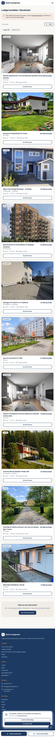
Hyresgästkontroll (6, 673)
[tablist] (11, 30)
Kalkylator (4, 657)
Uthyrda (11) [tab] (15, 30)
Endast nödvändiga (27, 719)
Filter (49, 24)
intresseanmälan (37, 15)
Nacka (3, 704)
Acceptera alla (27, 723)
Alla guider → (5, 675)
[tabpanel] (27, 316)
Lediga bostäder (6, 649)
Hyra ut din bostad (7, 647)
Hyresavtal (4, 670)
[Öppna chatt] (51, 727)
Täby (2, 707)
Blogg (3, 654)
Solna (3, 702)
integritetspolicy (22, 716)
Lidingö (3, 709)
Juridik (3, 665)
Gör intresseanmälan (27, 612)
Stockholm (4, 699)
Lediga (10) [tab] (6, 30)
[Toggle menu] (52, 3)
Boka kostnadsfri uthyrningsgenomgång (13, 652)
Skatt (3, 667)
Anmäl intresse (27, 86)
